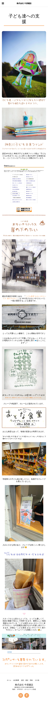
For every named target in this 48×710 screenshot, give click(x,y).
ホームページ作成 (30, 689)
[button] (3, 3)
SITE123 (20, 689)
